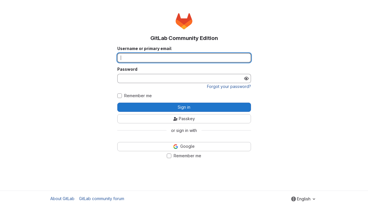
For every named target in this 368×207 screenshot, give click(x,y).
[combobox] (303, 198)
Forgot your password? (229, 86)
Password (127, 69)
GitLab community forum (101, 198)
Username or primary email (144, 48)
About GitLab (62, 198)
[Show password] (246, 78)
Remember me (138, 95)
